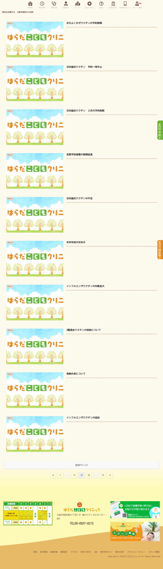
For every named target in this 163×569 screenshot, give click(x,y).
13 (89, 475)
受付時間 (43, 552)
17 (103, 475)
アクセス (74, 552)
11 (74, 475)
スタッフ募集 (153, 552)
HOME (35, 552)
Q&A (96, 552)
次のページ (81, 465)
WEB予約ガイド (106, 552)
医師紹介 (64, 552)
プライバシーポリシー (136, 552)
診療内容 (54, 552)
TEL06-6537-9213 (81, 523)
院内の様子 (119, 552)
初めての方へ (86, 552)
